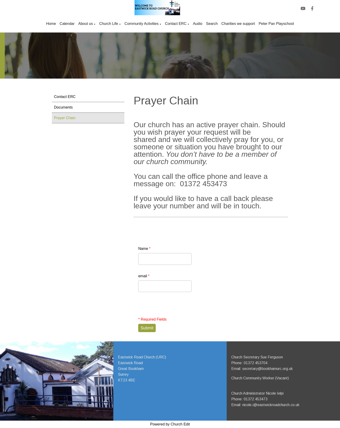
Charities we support (238, 24)
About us (85, 24)
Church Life (108, 24)
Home (51, 24)
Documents (63, 107)
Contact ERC (175, 24)
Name (144, 249)
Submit (147, 328)
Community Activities (142, 24)
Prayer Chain (65, 118)
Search (212, 24)
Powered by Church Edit (170, 424)
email (143, 276)
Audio (197, 24)
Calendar (67, 24)
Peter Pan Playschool (276, 24)
